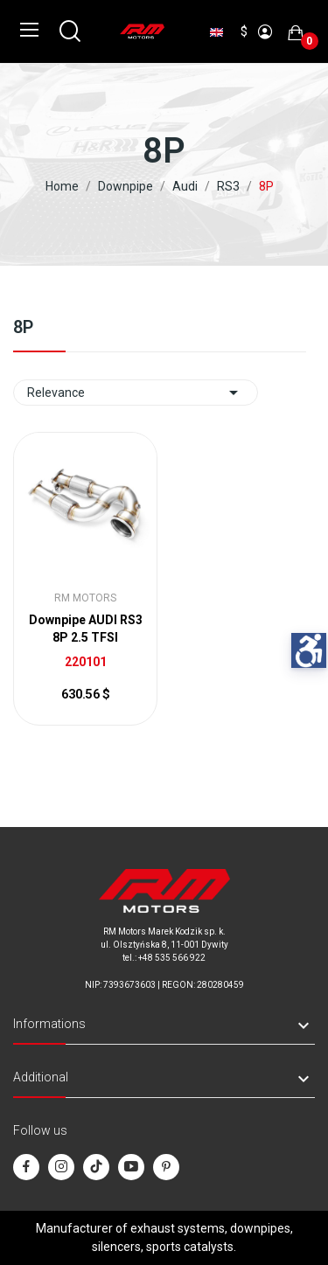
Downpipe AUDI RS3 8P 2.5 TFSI (86, 628)
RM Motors (85, 598)
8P (23, 327)
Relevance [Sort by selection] (135, 392)
